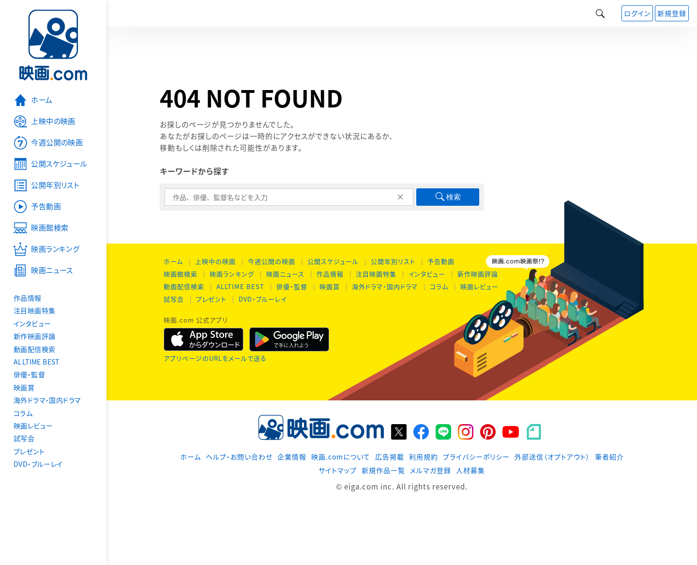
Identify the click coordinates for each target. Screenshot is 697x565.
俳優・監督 (291, 286)
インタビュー (427, 273)
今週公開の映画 (271, 261)
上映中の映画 (215, 261)
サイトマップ (337, 470)
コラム (439, 286)
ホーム (173, 261)
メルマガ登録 (430, 470)
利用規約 (423, 456)
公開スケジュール (333, 261)
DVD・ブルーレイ (263, 299)
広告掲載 (389, 456)
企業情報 (291, 456)
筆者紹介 (609, 456)
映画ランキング (232, 273)
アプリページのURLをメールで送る (215, 358)
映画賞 (329, 286)
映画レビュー (479, 286)
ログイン (637, 13)
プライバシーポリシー (476, 456)
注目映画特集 (376, 273)
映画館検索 (180, 273)
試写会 (174, 299)
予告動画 (441, 261)
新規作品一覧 (383, 470)
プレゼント (211, 299)
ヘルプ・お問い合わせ (239, 456)
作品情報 (330, 273)
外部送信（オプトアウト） (552, 456)
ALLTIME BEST (240, 286)
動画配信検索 (184, 286)
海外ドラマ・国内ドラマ (385, 286)
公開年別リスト (393, 261)
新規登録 (671, 13)
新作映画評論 (477, 273)
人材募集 (470, 470)
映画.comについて (340, 456)
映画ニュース (285, 273)
